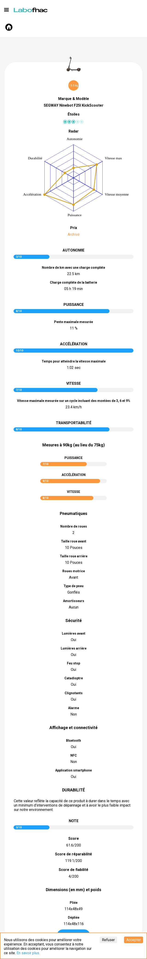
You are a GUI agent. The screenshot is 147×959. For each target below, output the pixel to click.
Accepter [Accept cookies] (133, 940)
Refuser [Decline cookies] (108, 940)
